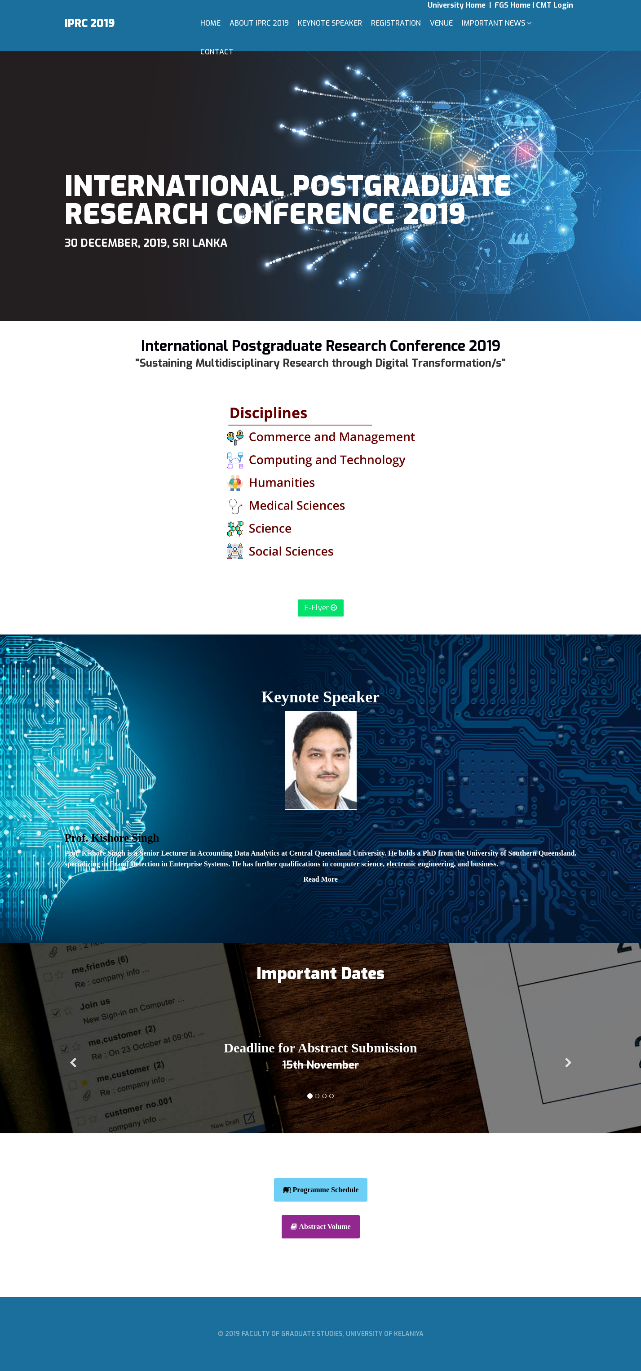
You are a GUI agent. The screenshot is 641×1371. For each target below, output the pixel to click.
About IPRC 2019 (259, 23)
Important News (493, 23)
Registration (396, 23)
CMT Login (554, 5)
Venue (441, 23)
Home (210, 23)
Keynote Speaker (330, 23)
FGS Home (513, 5)
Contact (217, 52)
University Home (457, 5)
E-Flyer (321, 607)
